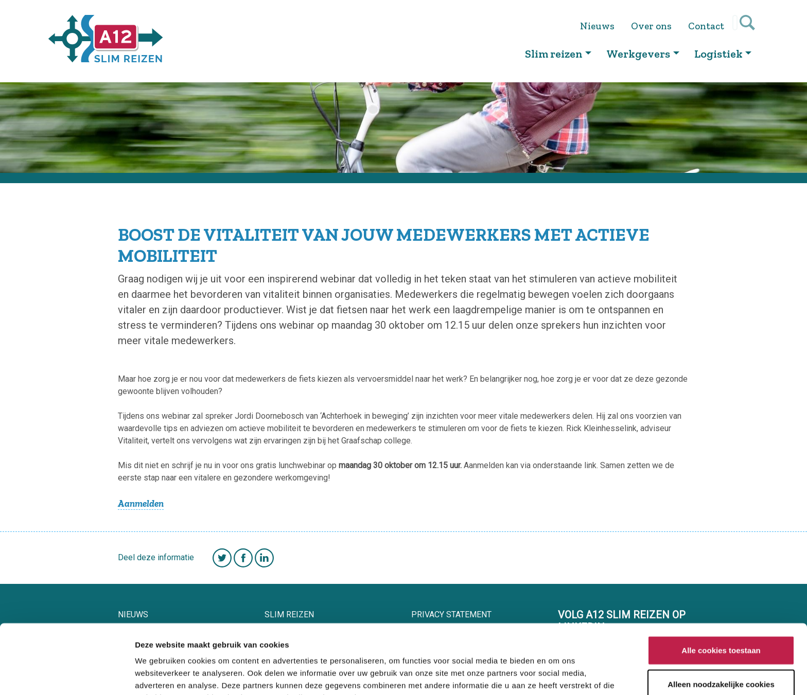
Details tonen (556, 674)
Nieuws (600, 26)
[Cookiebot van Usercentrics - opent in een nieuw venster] (67, 675)
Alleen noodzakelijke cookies (721, 627)
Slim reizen (554, 54)
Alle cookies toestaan (720, 594)
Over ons (654, 26)
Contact (709, 26)
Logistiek (718, 54)
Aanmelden (141, 503)
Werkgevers (638, 54)
